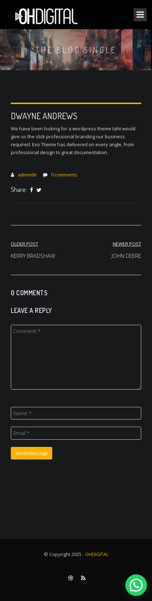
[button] (136, 585)
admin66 (27, 174)
